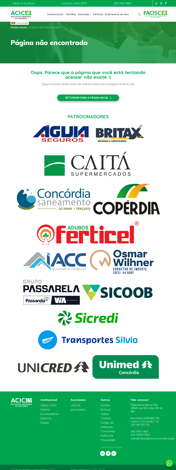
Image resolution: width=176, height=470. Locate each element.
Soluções (84, 14)
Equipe (45, 422)
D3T (94, 464)
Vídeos (105, 413)
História (45, 409)
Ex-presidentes (49, 413)
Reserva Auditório (23, 3)
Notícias (98, 14)
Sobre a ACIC (49, 404)
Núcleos (72, 14)
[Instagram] (161, 3)
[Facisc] (155, 14)
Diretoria (46, 417)
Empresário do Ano (116, 14)
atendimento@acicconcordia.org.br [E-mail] (151, 432)
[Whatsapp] (156, 3)
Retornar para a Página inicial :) (88, 97)
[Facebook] (165, 3)
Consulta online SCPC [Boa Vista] (73, 3)
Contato (105, 417)
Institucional (57, 14)
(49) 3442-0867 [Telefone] (122, 3)
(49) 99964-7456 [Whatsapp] (140, 428)
